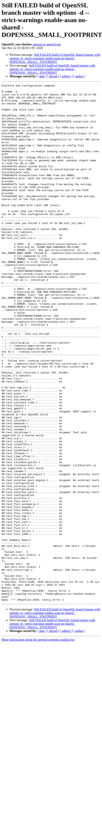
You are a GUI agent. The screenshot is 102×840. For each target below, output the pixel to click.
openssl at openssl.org (47, 44)
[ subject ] (66, 76)
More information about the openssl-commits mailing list (38, 743)
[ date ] (42, 76)
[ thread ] (53, 76)
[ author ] (79, 76)
